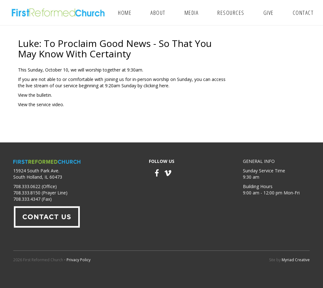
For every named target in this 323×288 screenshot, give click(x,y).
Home (125, 12)
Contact (303, 12)
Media (192, 12)
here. (164, 86)
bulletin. (44, 95)
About (158, 12)
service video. (50, 104)
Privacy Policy (79, 259)
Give (268, 12)
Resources (230, 12)
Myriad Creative (296, 259)
